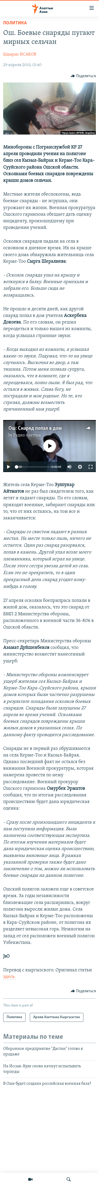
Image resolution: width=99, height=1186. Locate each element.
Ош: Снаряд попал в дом (35, 428)
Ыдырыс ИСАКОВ (19, 54)
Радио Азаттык (27, 435)
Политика (15, 23)
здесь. (9, 976)
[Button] (83, 76)
